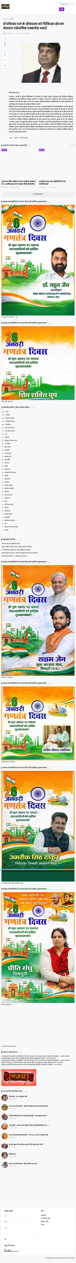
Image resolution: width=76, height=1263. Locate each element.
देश (4, 434)
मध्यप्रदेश (6, 425)
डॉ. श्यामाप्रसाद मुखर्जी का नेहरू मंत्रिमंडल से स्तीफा (16, 550)
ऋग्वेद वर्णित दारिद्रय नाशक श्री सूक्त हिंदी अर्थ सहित (16, 547)
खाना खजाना (6, 495)
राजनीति (5, 444)
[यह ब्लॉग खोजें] (67, 4)
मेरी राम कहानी (7, 504)
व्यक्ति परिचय (7, 485)
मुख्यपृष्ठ (5, 19)
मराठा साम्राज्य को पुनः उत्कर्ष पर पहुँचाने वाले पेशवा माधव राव (19, 553)
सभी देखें (73, 145)
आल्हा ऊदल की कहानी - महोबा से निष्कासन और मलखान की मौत (28, 1106)
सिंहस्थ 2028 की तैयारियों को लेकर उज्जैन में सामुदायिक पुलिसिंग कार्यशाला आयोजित (27, 1065)
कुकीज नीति (44, 1222)
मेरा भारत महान (8, 428)
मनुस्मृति (5, 517)
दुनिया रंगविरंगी (7, 488)
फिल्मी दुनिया (7, 514)
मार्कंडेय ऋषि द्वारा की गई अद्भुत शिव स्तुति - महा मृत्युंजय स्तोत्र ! (28, 1116)
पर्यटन (4, 508)
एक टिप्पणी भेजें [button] (37, 194)
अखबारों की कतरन (8, 473)
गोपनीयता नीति (45, 1218)
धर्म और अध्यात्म (8, 431)
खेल (4, 501)
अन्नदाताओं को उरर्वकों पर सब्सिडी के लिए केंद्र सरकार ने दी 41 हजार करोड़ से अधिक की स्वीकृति (30, 1056)
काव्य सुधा (6, 453)
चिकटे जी (5, 498)
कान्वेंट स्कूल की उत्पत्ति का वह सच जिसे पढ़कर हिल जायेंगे (26, 1144)
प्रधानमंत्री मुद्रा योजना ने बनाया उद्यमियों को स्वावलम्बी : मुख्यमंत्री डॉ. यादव (23, 1058)
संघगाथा (5, 463)
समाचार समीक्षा (24, 138)
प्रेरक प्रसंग (6, 447)
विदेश (4, 466)
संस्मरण (5, 482)
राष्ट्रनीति (5, 460)
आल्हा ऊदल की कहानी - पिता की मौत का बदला (23, 1164)
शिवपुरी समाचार (8, 421)
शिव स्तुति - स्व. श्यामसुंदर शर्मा (18, 1097)
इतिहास (5, 437)
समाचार (12, 19)
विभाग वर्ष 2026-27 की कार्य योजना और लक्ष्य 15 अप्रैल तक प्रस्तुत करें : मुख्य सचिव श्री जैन (28, 1063)
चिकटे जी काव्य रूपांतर (9, 527)
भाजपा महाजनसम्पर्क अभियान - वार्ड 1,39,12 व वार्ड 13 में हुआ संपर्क (28, 1135)
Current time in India (8, 1046)
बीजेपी (4, 476)
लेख (4, 412)
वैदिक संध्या (12, 1154)
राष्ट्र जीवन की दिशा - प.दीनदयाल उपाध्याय (14, 556)
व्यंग (4, 524)
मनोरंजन (5, 469)
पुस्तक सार (6, 457)
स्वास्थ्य (5, 492)
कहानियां (5, 479)
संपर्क (42, 1225)
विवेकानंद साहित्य (8, 520)
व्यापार (4, 530)
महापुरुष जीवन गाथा (9, 441)
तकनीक (5, 450)
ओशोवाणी (5, 511)
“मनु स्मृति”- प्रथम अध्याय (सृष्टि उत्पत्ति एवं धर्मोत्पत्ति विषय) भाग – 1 (29, 1125)
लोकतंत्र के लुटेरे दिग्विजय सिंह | (10, 544)
